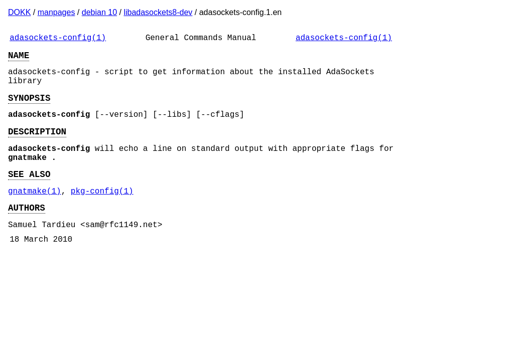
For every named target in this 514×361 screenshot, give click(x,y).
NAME (18, 59)
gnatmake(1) (34, 212)
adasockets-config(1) (58, 39)
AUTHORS (26, 231)
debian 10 (99, 12)
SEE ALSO (29, 194)
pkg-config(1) (102, 212)
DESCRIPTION (37, 145)
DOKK (19, 12)
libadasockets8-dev (157, 12)
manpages (56, 12)
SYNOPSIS (29, 107)
